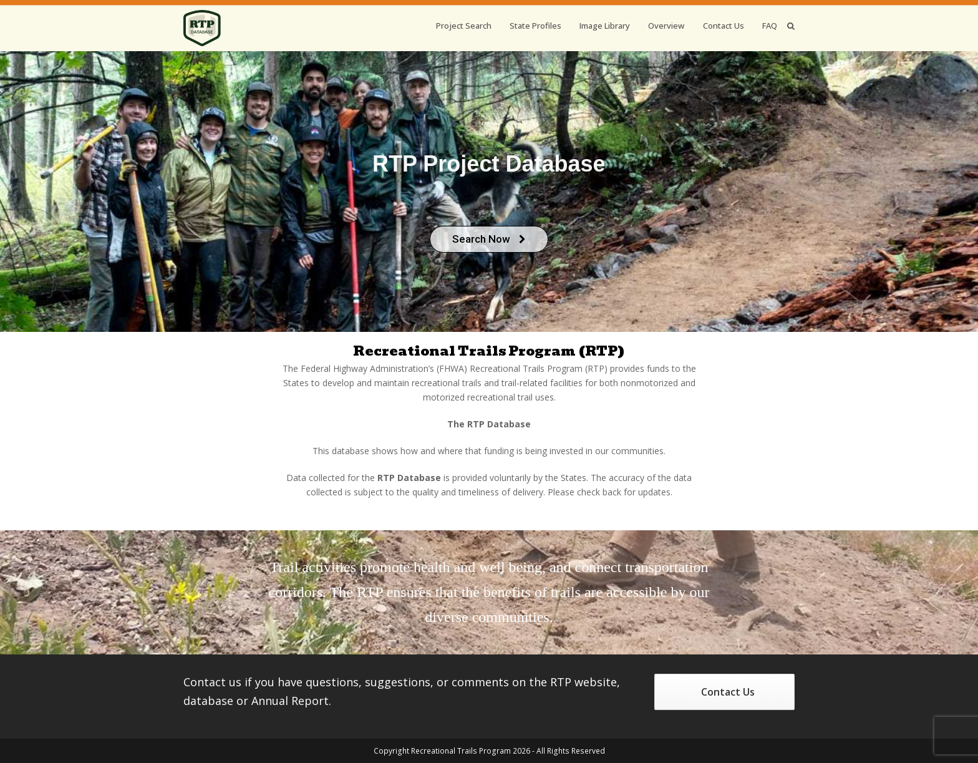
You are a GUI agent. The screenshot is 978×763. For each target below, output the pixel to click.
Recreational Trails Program (461, 751)
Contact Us (728, 692)
